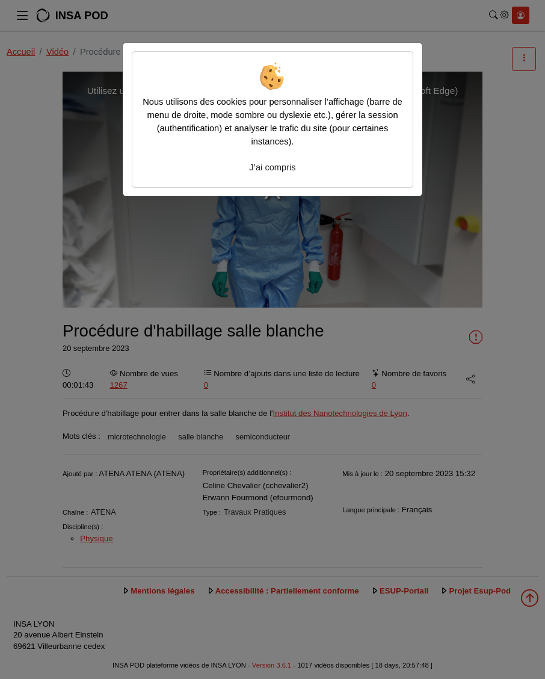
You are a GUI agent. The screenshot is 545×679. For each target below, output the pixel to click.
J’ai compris (272, 167)
